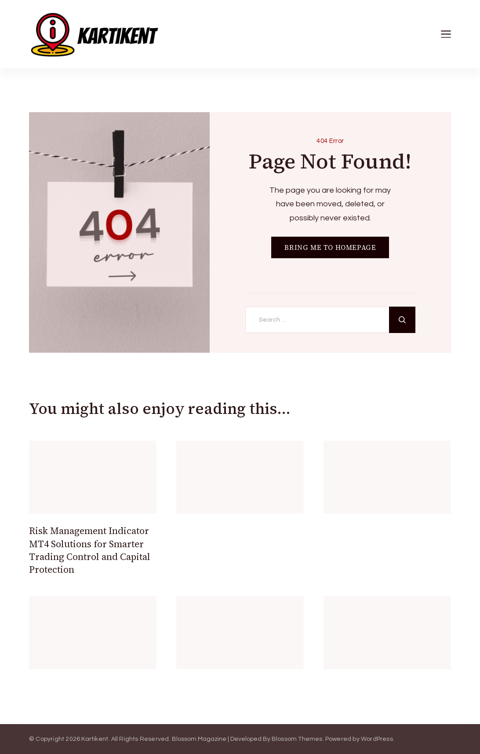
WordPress (377, 739)
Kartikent (94, 739)
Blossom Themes (297, 739)
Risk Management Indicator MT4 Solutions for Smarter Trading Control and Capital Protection (89, 550)
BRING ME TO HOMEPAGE (330, 247)
